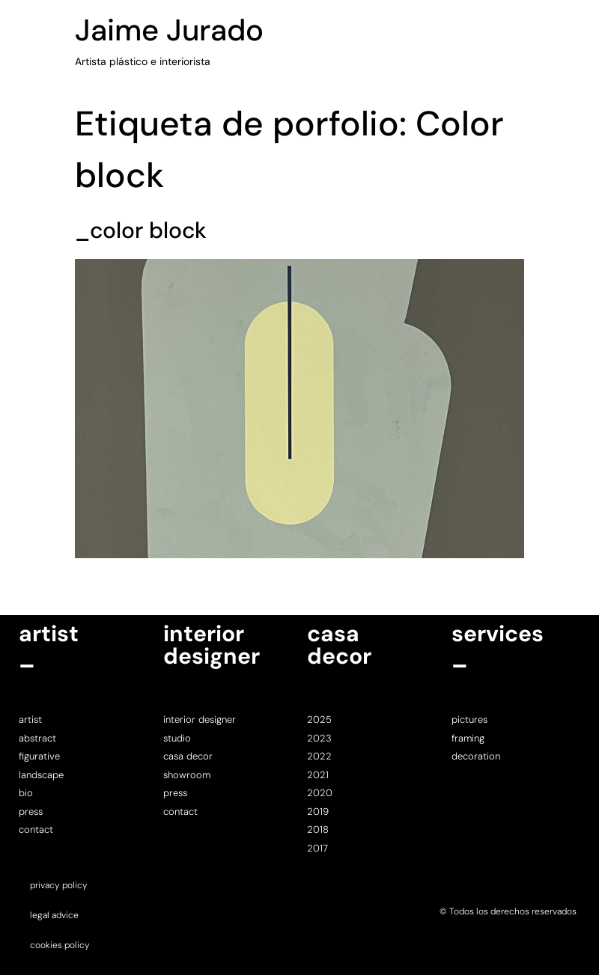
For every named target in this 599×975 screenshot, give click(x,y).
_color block (141, 230)
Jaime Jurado (169, 29)
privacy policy (59, 885)
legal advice (54, 915)
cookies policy (60, 945)
